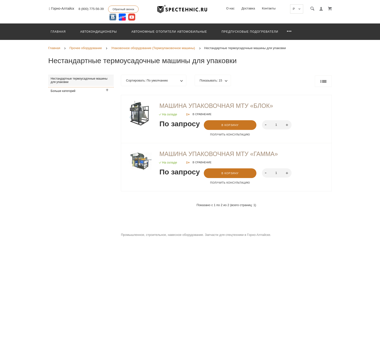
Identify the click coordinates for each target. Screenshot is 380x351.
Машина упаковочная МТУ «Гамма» (218, 153)
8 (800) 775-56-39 (91, 9)
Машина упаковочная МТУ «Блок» (216, 105)
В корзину (230, 125)
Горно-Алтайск (61, 9)
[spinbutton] (276, 124)
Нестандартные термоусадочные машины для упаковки (79, 80)
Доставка (248, 8)
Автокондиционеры (98, 31)
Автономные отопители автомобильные (169, 31)
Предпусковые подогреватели (250, 31)
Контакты (269, 8)
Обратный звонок (123, 9)
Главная (58, 31)
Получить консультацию (230, 134)
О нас (230, 8)
